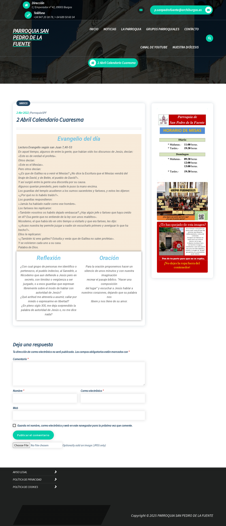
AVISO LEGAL (20, 472)
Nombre (18, 391)
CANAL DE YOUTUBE (153, 47)
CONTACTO (191, 29)
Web (15, 408)
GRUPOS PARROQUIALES (162, 29)
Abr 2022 (22, 112)
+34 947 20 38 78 (43, 17)
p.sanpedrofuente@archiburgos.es (183, 10)
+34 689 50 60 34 (65, 17)
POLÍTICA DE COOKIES (25, 487)
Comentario (20, 359)
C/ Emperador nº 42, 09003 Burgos (52, 7)
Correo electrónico (92, 391)
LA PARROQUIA (131, 29)
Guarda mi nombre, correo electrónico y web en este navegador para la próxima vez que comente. (75, 425)
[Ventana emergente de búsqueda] (209, 38)
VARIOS (23, 103)
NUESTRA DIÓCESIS (185, 47)
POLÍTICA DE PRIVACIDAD (27, 479)
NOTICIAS (109, 29)
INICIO (93, 29)
